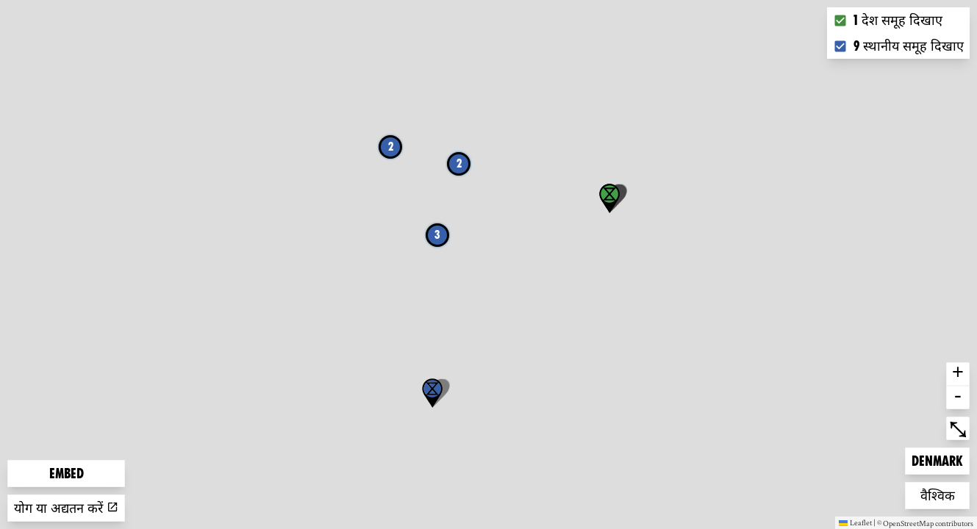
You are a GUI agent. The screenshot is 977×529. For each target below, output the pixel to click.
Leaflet (855, 522)
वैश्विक (944, 494)
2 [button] (390, 147)
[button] (432, 393)
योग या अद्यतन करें (66, 508)
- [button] (958, 397)
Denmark (937, 459)
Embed (66, 473)
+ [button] (958, 374)
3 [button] (437, 235)
